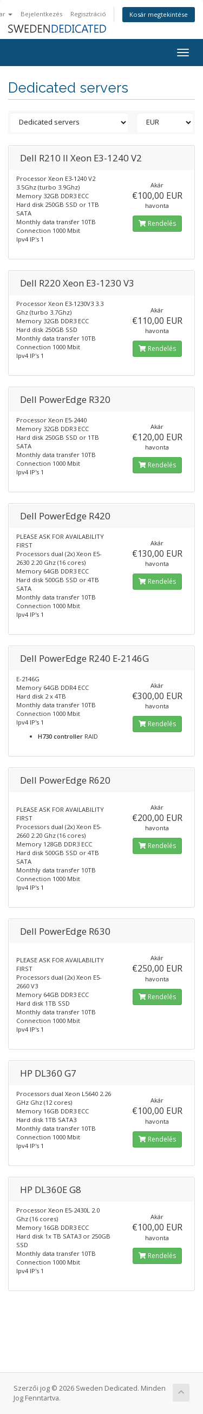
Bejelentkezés (41, 14)
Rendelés (157, 223)
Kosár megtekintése (158, 14)
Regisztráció (88, 14)
